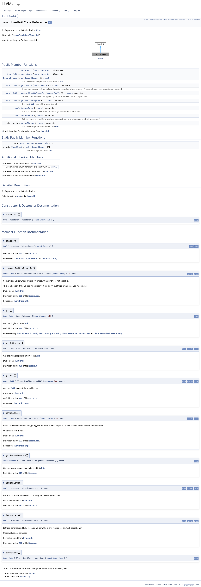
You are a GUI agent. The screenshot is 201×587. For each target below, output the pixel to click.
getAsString (27, 123)
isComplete (27, 108)
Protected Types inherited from (21, 163)
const (37, 70)
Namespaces (42, 11)
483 (20, 543)
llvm (3, 16)
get (27, 147)
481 (20, 505)
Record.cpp (33, 296)
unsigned (35, 100)
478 (20, 398)
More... (39, 30)
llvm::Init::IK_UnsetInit (27, 258)
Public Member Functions (153, 20)
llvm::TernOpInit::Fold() (50, 333)
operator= (26, 74)
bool (17, 108)
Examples (76, 11)
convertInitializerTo (33, 93)
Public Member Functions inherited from (26, 131)
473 (20, 473)
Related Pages (20, 11)
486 (20, 365)
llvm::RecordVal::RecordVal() (76, 333)
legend (100, 58)
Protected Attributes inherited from (23, 175)
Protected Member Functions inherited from (27, 171)
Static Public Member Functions (174, 20)
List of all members (193, 20)
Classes (56, 11)
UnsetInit (12, 16)
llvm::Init (45, 131)
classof (30, 143)
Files (66, 11)
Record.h (31, 196)
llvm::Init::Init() (50, 258)
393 (20, 440)
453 (19, 196)
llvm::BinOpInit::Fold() (27, 333)
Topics (30, 11)
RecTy (44, 85)
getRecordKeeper (30, 78)
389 (20, 328)
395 (20, 296)
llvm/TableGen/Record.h (26, 35)
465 (20, 253)
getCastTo (26, 85)
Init (62, 81)
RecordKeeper (10, 78)
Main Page (7, 11)
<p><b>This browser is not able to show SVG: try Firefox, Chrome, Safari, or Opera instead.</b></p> (100, 49)
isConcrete (27, 115)
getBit (24, 100)
